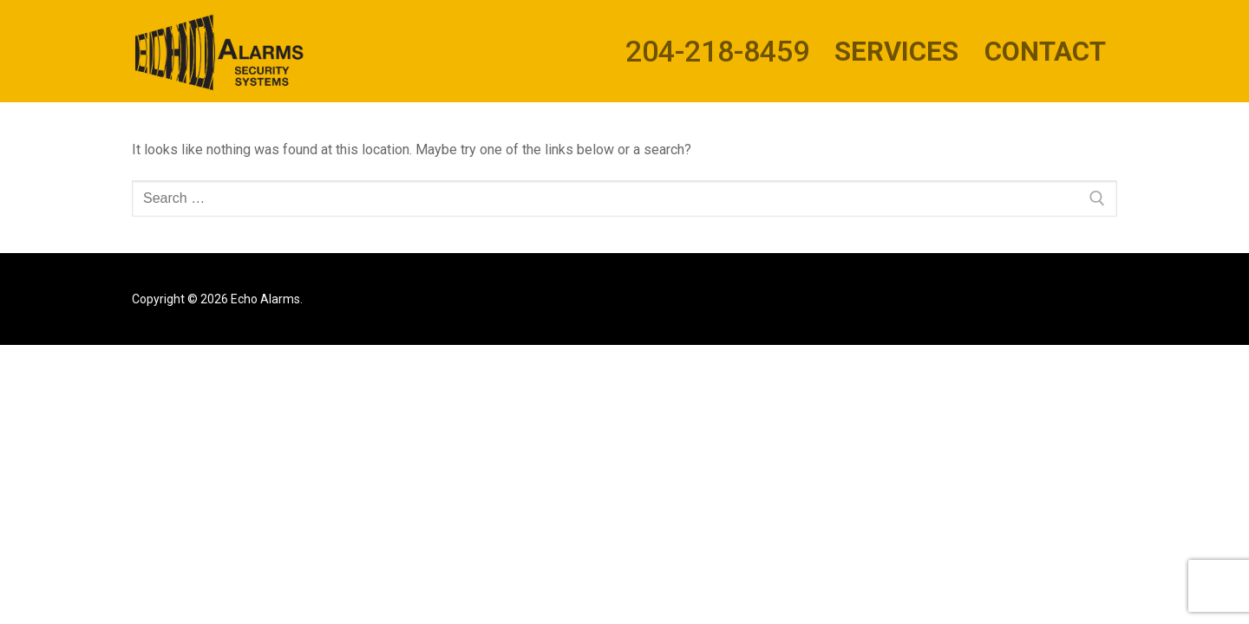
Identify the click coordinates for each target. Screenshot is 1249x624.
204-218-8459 (717, 51)
